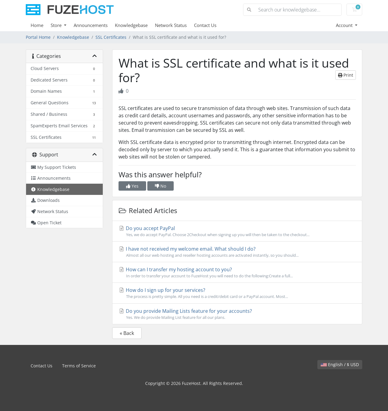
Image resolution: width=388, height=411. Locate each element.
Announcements (91, 25)
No (160, 186)
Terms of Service (79, 366)
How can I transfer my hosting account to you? (237, 272)
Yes (132, 186)
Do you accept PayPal (237, 231)
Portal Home (38, 37)
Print (345, 75)
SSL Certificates (110, 37)
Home (37, 25)
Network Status (171, 25)
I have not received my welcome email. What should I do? (237, 252)
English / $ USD (340, 364)
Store (57, 25)
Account (345, 25)
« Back (127, 333)
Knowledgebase (131, 25)
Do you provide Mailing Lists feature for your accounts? (237, 314)
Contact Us (205, 25)
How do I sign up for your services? (237, 293)
